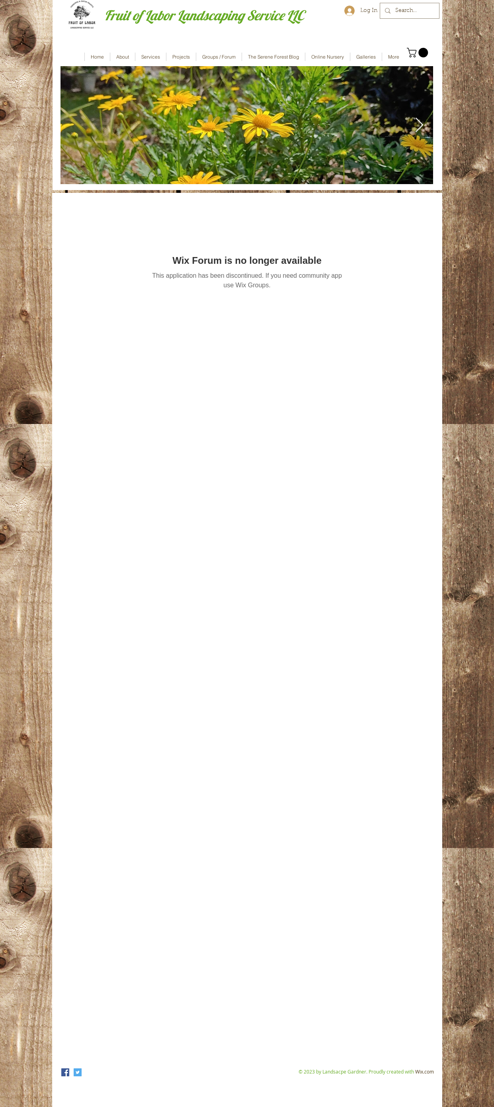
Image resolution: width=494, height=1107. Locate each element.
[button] (418, 52)
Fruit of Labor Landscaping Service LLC (204, 15)
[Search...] (408, 10)
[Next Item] (419, 125)
